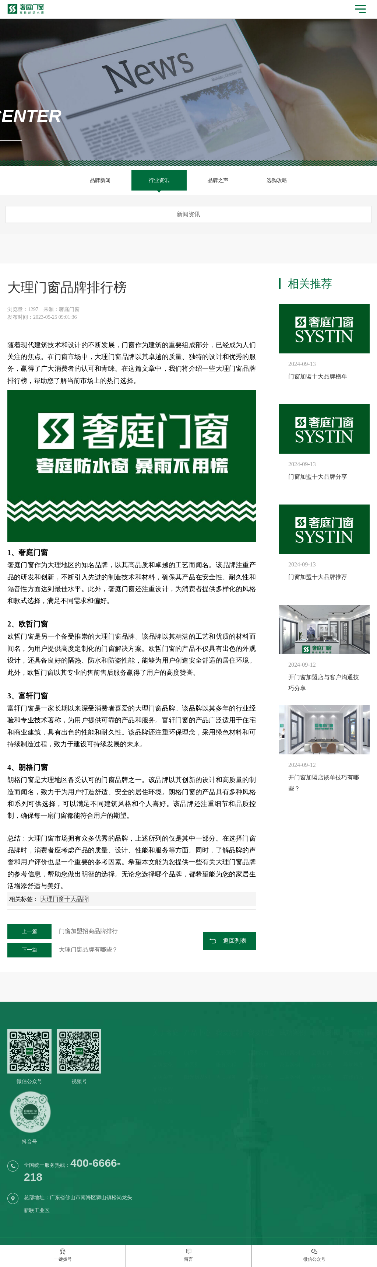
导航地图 (353, 1065)
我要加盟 (261, 1032)
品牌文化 (162, 1065)
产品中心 (197, 1032)
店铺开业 (258, 1077)
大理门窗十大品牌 (64, 899)
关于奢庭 (165, 1032)
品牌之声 (218, 180)
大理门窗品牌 (236, 368)
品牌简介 (162, 1052)
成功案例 (292, 1032)
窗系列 (192, 1065)
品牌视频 (162, 1101)
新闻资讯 (324, 1032)
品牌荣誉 (162, 1077)
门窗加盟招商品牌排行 (62, 931)
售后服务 (226, 1077)
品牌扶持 (258, 1065)
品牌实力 (258, 1052)
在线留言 (353, 1077)
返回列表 (235, 941)
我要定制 (229, 1032)
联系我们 (356, 1032)
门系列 (192, 1052)
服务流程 (226, 1065)
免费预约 (226, 1052)
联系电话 (353, 1052)
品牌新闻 (100, 180)
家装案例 (289, 1065)
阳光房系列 (197, 1077)
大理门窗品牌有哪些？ (62, 949)
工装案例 (289, 1077)
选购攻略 (277, 180)
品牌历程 (162, 1089)
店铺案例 (289, 1052)
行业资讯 (159, 180)
